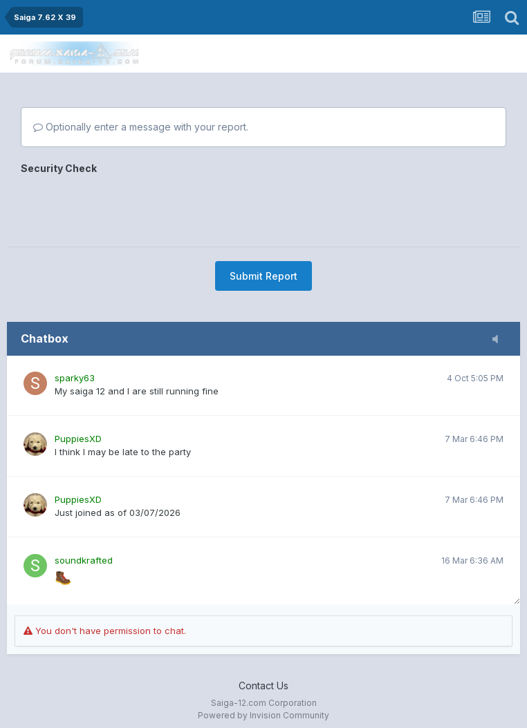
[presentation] (126, 206)
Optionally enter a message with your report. (140, 127)
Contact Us (263, 685)
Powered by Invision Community (263, 715)
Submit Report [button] (263, 276)
